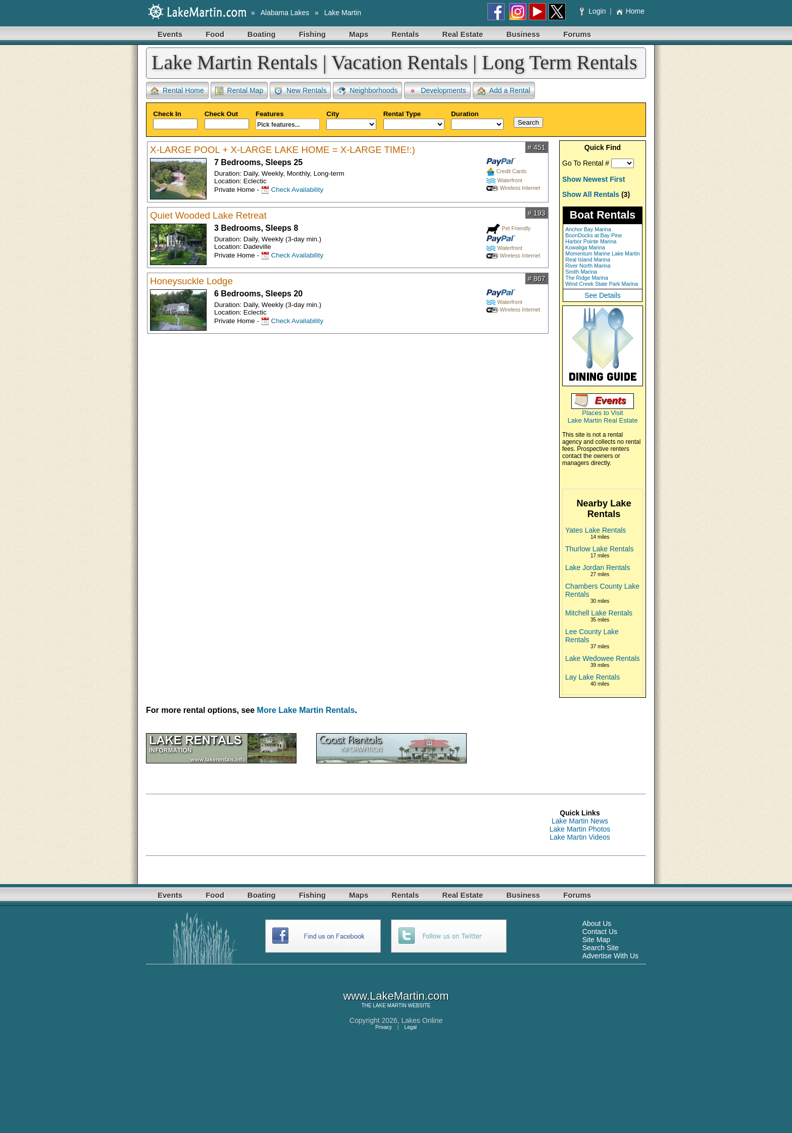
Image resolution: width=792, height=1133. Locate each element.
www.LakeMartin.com (396, 996)
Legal (411, 1027)
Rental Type (413, 120)
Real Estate (462, 34)
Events (170, 34)
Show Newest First (593, 179)
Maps (358, 34)
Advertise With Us (610, 956)
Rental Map (239, 90)
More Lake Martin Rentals (306, 710)
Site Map (596, 940)
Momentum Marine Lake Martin (602, 253)
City (351, 120)
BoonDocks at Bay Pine (593, 235)
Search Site (600, 948)
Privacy (383, 1027)
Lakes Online (422, 1020)
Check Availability (297, 189)
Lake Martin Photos (580, 829)
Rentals (405, 34)
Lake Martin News (580, 821)
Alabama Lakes (285, 13)
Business (523, 34)
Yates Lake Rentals (595, 530)
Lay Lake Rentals (592, 677)
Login (594, 11)
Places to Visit (602, 413)
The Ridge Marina (586, 278)
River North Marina (587, 266)
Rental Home (177, 90)
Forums (577, 34)
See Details (602, 295)
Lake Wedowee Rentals (602, 658)
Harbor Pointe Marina (590, 241)
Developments (437, 90)
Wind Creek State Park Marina (601, 284)
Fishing (312, 34)
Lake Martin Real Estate (603, 420)
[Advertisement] (330, 825)
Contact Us (599, 932)
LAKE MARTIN (390, 1005)
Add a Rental (503, 90)
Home (630, 11)
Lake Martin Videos (580, 837)
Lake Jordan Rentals (597, 567)
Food (215, 34)
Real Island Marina (587, 259)
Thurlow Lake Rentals (599, 549)
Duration (477, 120)
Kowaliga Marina (585, 247)
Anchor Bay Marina (588, 229)
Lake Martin (342, 13)
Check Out (227, 119)
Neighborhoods (367, 90)
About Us (597, 923)
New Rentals (300, 90)
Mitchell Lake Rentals (598, 613)
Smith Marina (581, 272)
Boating (261, 34)
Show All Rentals (590, 194)
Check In (175, 119)
